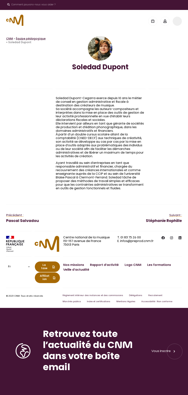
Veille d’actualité (76, 269)
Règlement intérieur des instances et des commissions (93, 296)
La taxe (44, 267)
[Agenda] (152, 21)
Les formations (159, 265)
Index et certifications (98, 302)
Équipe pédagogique (31, 39)
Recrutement (155, 296)
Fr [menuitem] (9, 266)
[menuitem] (19, 266)
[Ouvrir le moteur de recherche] (31, 5)
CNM (9, 39)
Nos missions (73, 265)
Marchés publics (72, 302)
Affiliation (44, 278)
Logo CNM (133, 265)
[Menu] (177, 21)
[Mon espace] (165, 21)
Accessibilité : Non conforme (156, 302)
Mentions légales (125, 302)
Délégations (135, 296)
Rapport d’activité (104, 265)
